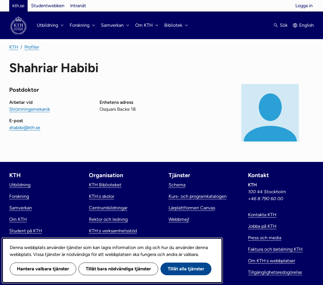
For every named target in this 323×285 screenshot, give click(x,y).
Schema (177, 185)
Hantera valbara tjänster (43, 268)
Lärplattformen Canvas (192, 208)
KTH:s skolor (101, 196)
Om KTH (18, 219)
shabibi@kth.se (24, 127)
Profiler (31, 47)
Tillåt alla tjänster (186, 268)
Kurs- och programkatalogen (198, 196)
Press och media (264, 237)
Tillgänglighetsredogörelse (275, 272)
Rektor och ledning (108, 219)
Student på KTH (25, 231)
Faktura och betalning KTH (275, 249)
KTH (13, 47)
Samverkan (20, 208)
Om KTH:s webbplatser (271, 260)
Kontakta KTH (262, 214)
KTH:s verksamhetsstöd (113, 231)
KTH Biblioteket (105, 185)
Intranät (78, 5)
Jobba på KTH (262, 226)
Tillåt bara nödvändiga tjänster (118, 268)
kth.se (18, 5)
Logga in (304, 5)
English (306, 25)
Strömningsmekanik (29, 109)
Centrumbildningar (108, 208)
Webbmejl (179, 219)
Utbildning (19, 185)
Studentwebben (47, 5)
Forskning (19, 196)
